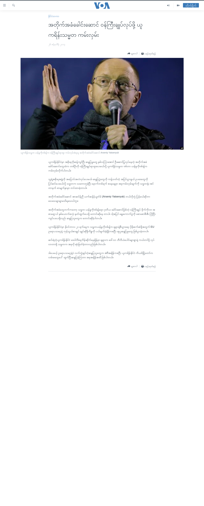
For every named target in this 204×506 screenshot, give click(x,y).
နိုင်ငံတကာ (53, 16)
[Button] (132, 53)
